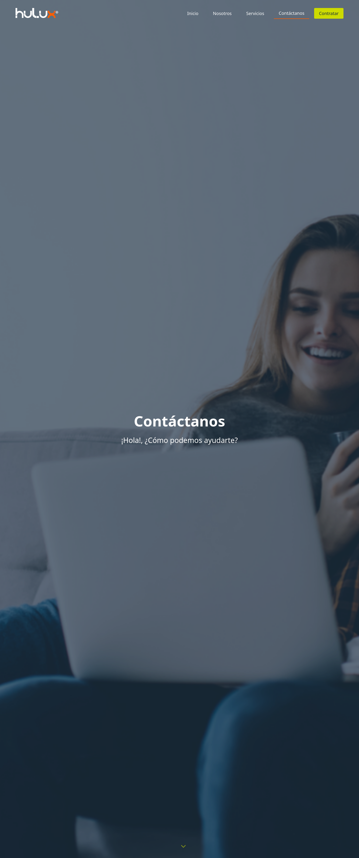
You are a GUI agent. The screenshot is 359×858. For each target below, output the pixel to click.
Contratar (329, 13)
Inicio (192, 13)
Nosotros (222, 13)
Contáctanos (291, 13)
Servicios (255, 13)
